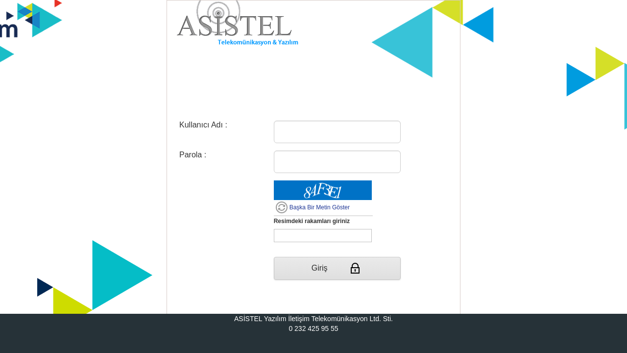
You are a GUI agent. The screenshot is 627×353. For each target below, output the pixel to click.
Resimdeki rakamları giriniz (312, 221)
